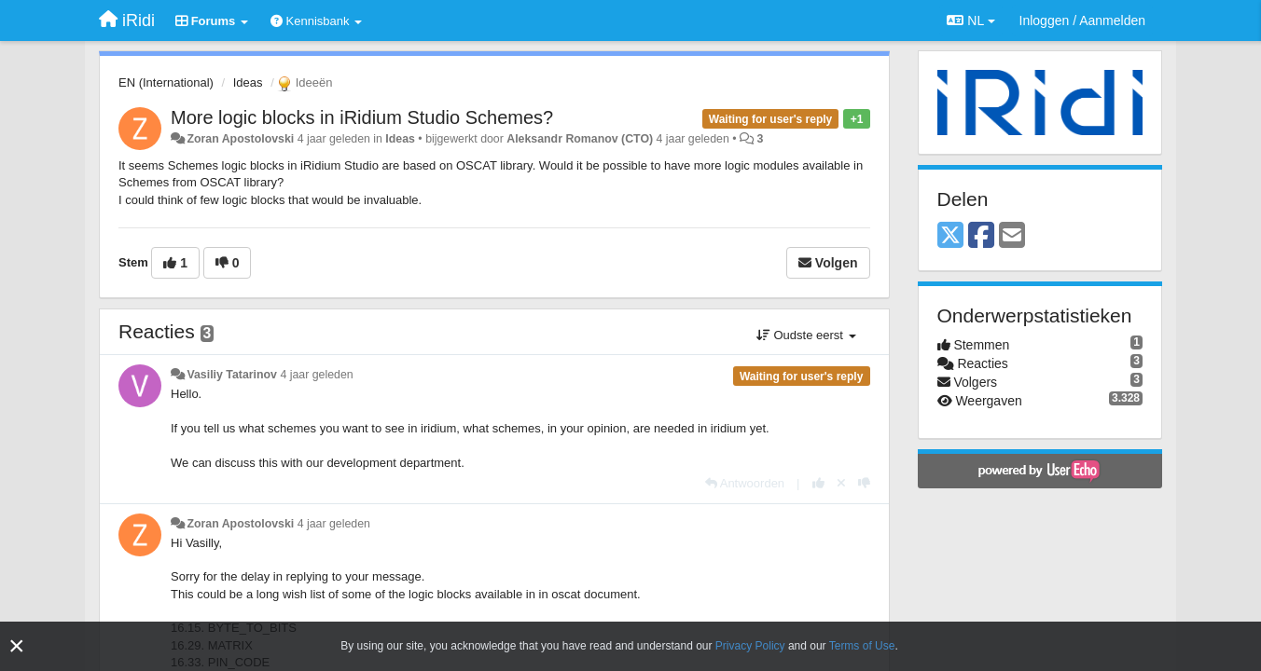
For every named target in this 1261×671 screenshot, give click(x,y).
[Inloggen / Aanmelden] (1082, 20)
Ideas (248, 82)
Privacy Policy (750, 645)
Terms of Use (862, 645)
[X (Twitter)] (950, 236)
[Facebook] (981, 236)
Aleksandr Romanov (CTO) (579, 138)
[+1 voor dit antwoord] (818, 483)
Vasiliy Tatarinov (232, 374)
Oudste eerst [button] (806, 335)
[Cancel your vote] (841, 483)
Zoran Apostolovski (240, 138)
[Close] (16, 646)
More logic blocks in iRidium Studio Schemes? (362, 117)
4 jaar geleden (316, 374)
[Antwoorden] (744, 483)
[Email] (1012, 236)
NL (970, 20)
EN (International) (166, 82)
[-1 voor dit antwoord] (864, 483)
